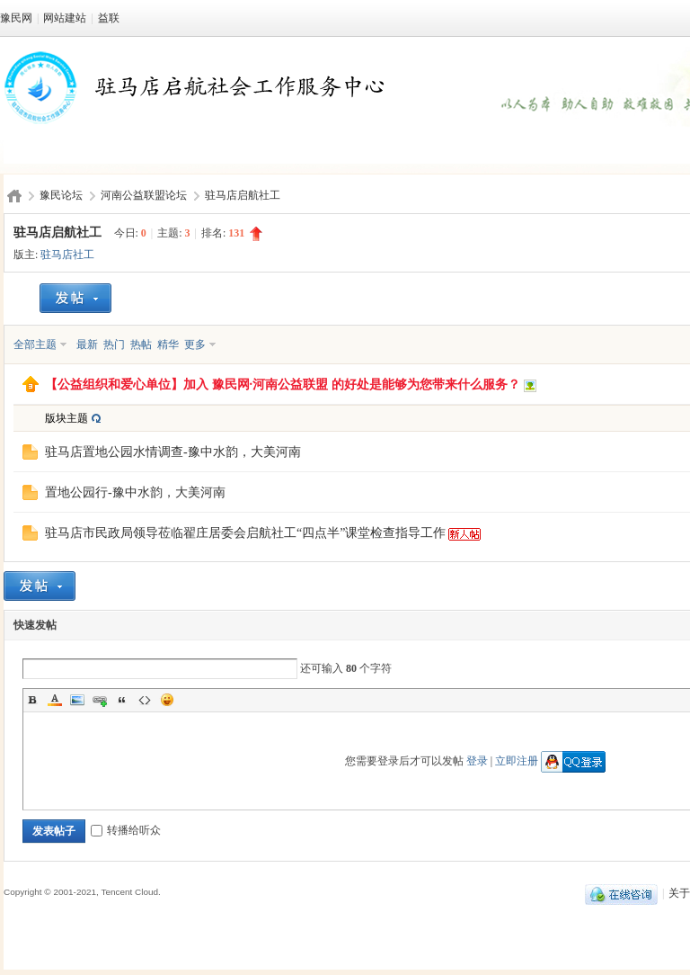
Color (55, 700)
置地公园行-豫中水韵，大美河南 (135, 492)
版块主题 (66, 418)
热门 (114, 344)
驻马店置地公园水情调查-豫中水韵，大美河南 (173, 452)
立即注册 (516, 761)
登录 (477, 761)
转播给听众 (126, 830)
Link (100, 700)
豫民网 (16, 18)
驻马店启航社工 (242, 195)
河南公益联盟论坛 (144, 195)
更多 (195, 344)
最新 (87, 344)
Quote (122, 700)
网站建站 (64, 18)
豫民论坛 (61, 195)
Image (77, 700)
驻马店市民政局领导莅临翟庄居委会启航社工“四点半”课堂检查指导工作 (245, 533)
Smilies (167, 700)
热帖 (141, 344)
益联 (108, 18)
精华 (168, 344)
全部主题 (35, 344)
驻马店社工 (67, 254)
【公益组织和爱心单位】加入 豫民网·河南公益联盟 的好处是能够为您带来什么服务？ (282, 384)
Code (145, 700)
